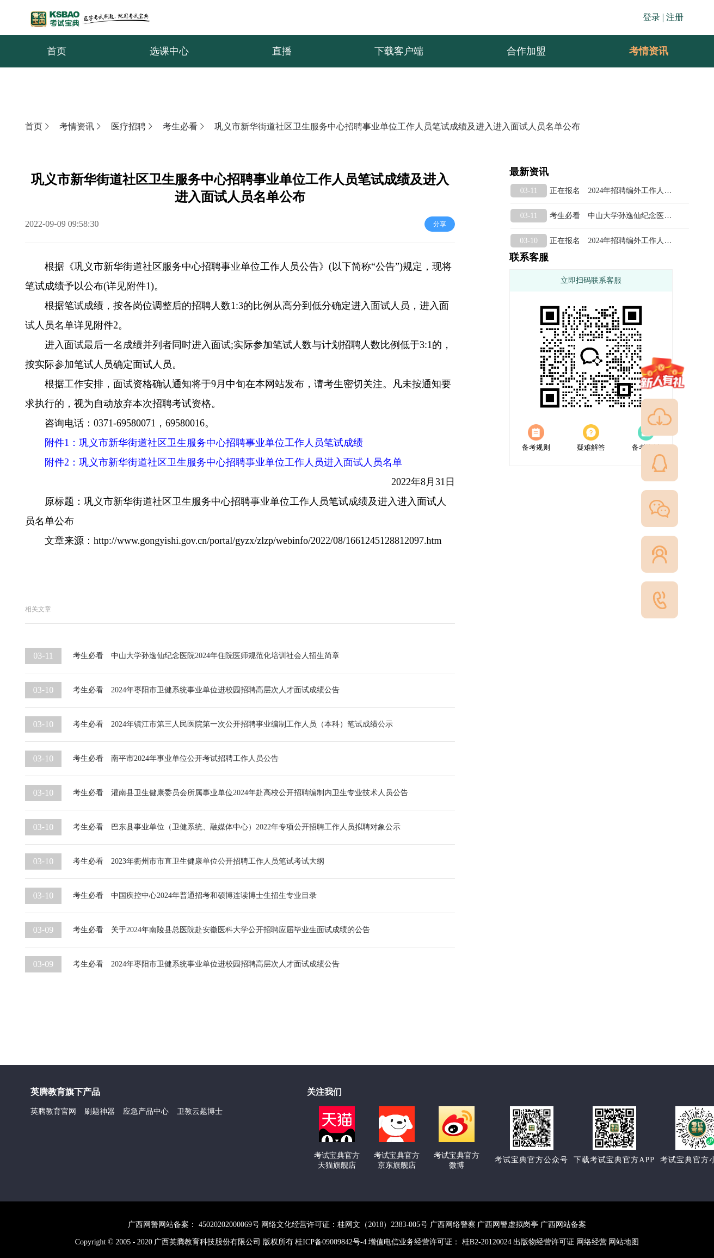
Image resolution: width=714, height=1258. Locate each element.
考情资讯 (640, 51)
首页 (38, 126)
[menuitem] (648, 51)
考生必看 (184, 126)
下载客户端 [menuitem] (398, 51)
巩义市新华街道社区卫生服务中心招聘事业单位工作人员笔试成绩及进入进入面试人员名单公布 (397, 126)
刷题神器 (99, 1111)
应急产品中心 (146, 1111)
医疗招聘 (133, 126)
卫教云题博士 (200, 1111)
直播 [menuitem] (282, 51)
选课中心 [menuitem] (169, 51)
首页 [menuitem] (56, 51)
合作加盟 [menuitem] (526, 51)
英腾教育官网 (53, 1111)
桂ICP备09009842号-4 (330, 1242)
